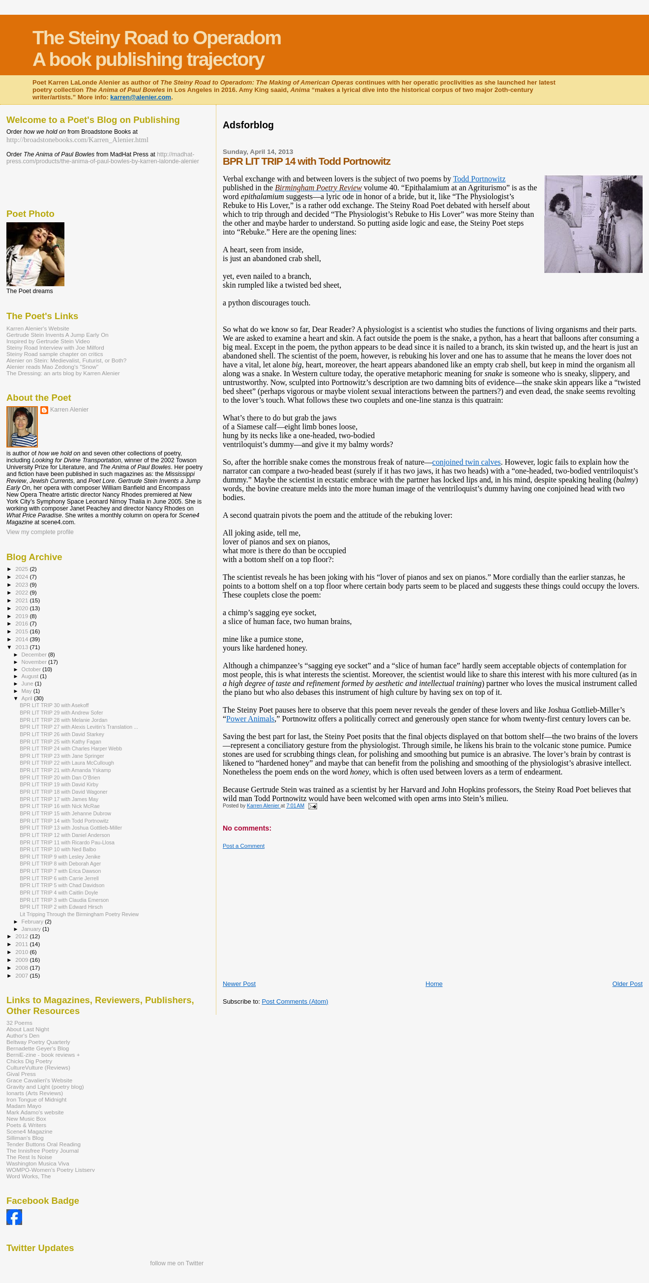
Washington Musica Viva (37, 1163)
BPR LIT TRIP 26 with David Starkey (62, 734)
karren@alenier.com (140, 97)
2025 (22, 569)
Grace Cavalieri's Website (39, 1080)
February (33, 922)
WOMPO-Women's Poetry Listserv (50, 1169)
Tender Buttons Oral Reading (43, 1144)
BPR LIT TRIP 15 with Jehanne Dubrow (65, 813)
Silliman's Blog (25, 1137)
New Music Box (26, 1118)
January (32, 929)
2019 (22, 616)
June (28, 683)
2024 (22, 576)
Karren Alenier (69, 409)
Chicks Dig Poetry (29, 1061)
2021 (22, 600)
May (27, 691)
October (32, 669)
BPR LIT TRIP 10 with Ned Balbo (58, 849)
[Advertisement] (402, 138)
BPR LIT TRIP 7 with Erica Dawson (60, 871)
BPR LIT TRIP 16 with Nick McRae (60, 806)
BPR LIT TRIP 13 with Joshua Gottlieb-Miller (71, 828)
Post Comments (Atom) (295, 1001)
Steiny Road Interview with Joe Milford (55, 347)
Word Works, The (28, 1176)
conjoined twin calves (466, 462)
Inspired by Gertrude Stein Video (48, 341)
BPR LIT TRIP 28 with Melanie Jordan (63, 720)
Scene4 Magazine (29, 1131)
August (31, 676)
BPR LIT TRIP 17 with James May (59, 799)
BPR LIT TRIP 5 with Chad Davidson (62, 885)
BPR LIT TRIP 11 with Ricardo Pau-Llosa (67, 842)
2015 (22, 631)
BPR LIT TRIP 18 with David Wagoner (63, 792)
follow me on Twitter (177, 1263)
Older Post (628, 983)
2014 (22, 639)
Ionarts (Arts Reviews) (34, 1093)
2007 (22, 975)
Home (434, 983)
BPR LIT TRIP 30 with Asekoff (54, 705)
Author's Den (22, 1035)
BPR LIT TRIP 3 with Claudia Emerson (64, 900)
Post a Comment (244, 846)
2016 (22, 623)
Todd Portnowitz (479, 179)
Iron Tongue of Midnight (36, 1099)
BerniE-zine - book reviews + (43, 1054)
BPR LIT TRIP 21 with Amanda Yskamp (65, 770)
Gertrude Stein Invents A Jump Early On (57, 334)
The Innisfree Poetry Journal (42, 1150)
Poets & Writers (26, 1125)
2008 (22, 967)
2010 (22, 952)
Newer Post (239, 983)
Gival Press (21, 1074)
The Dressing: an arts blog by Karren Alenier (63, 373)
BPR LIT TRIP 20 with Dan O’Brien (60, 777)
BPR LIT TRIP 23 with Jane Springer (62, 756)
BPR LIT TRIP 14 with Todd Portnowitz (64, 821)
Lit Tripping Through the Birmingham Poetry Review (79, 914)
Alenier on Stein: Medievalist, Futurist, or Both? (66, 360)
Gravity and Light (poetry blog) (45, 1086)
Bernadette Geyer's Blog (37, 1048)
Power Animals (250, 719)
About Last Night (27, 1029)
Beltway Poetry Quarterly (38, 1042)
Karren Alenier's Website (37, 328)
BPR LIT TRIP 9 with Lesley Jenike (60, 857)
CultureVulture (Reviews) (38, 1067)
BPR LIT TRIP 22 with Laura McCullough (67, 763)
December (35, 654)
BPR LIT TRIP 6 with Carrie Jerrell (59, 878)
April (28, 698)
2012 (22, 936)
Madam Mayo (23, 1106)
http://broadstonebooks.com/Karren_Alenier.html (77, 140)
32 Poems (19, 1022)
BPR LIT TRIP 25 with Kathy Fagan (60, 742)
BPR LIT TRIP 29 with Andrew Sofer (61, 713)
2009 (22, 959)
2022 (22, 592)
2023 (22, 584)
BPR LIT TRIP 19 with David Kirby (59, 784)
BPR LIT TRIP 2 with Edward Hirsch (61, 907)
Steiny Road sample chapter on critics (54, 354)
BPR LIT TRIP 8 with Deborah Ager (60, 863)
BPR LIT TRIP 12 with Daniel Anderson (65, 835)
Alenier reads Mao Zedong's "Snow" (52, 366)
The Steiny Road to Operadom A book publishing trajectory (156, 48)
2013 (22, 647)
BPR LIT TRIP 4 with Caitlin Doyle (59, 892)
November (35, 662)
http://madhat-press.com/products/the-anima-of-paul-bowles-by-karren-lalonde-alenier (102, 158)
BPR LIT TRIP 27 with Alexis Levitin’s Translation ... (79, 727)
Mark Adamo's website (35, 1112)
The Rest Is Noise (29, 1157)
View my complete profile (40, 532)
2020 (22, 608)
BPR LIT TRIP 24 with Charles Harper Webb (71, 748)
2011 (22, 944)
